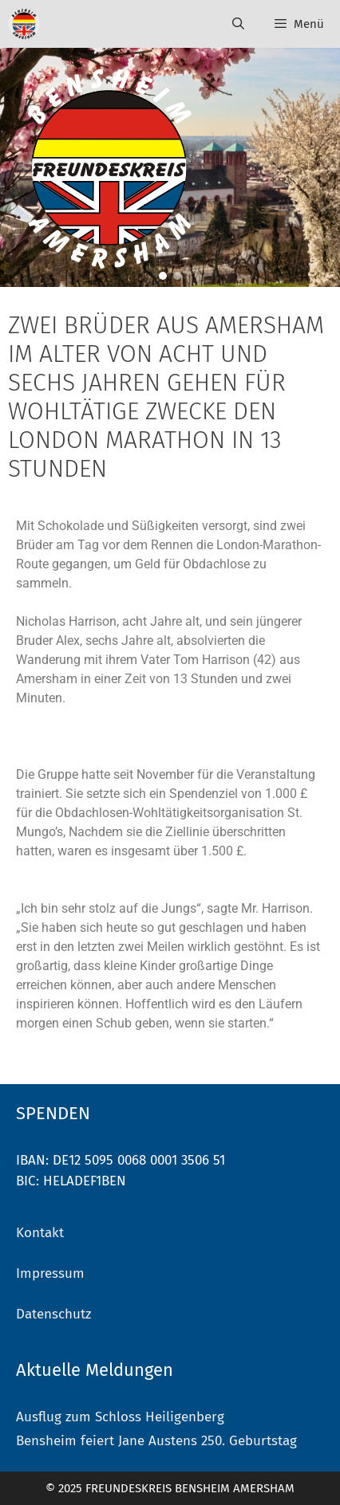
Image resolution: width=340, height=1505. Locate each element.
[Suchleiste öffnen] (237, 24)
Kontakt (40, 1232)
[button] (163, 276)
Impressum (50, 1273)
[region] (170, 167)
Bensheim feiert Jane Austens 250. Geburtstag (156, 1440)
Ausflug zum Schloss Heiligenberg (120, 1417)
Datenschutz (53, 1314)
